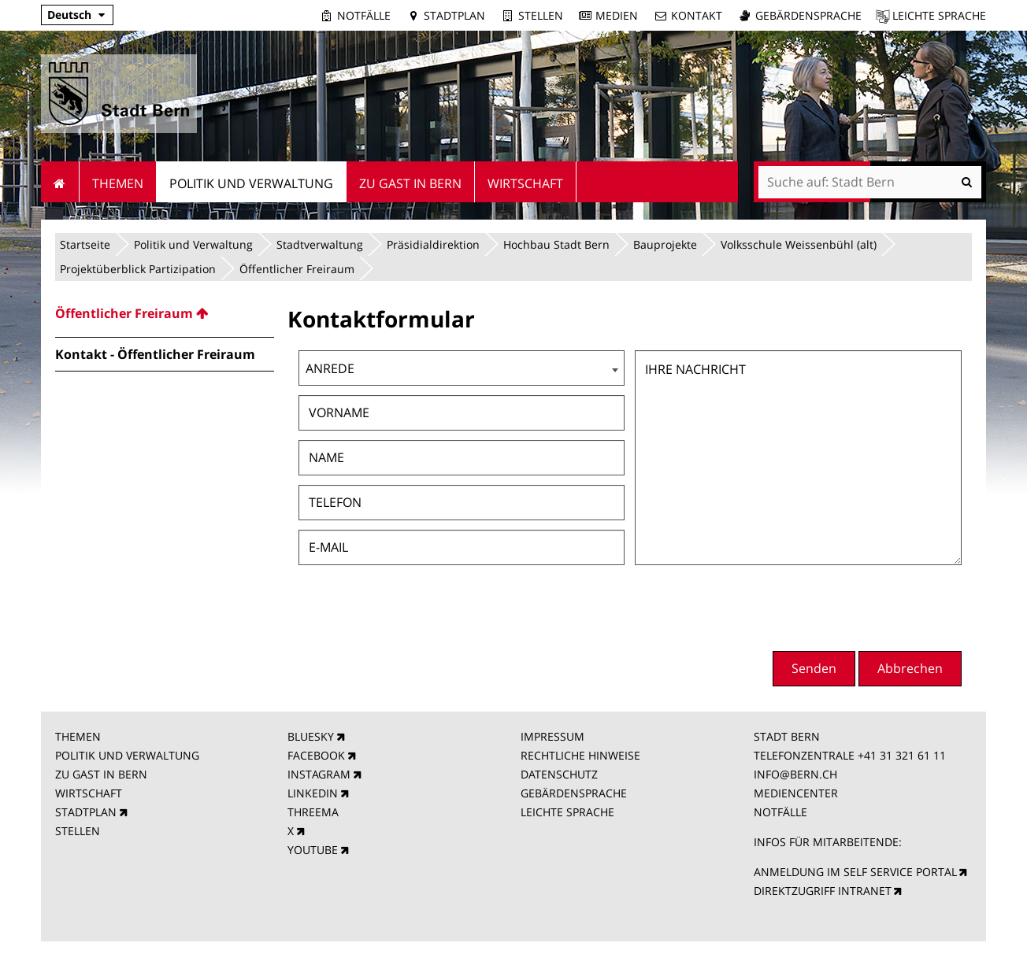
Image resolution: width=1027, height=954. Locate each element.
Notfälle (364, 15)
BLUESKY (310, 736)
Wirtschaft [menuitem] (525, 183)
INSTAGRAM (318, 774)
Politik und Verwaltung (193, 244)
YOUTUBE (312, 849)
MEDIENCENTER (796, 793)
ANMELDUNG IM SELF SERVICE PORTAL (855, 871)
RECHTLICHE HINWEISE (580, 755)
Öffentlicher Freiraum (296, 268)
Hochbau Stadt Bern (556, 244)
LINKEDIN (312, 793)
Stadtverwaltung (319, 244)
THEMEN (78, 736)
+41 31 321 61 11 (902, 755)
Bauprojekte (665, 244)
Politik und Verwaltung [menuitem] (251, 183)
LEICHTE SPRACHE (567, 811)
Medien (616, 15)
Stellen (540, 15)
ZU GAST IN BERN (101, 774)
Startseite (85, 244)
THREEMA (313, 811)
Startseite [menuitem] (60, 181)
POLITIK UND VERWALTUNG (127, 755)
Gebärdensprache (808, 15)
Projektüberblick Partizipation (138, 268)
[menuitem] (164, 313)
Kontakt (696, 15)
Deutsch (69, 14)
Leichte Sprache (939, 15)
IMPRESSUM (552, 736)
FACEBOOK (316, 755)
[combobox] (462, 368)
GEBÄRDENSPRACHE (574, 793)
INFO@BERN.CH (795, 774)
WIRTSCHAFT (88, 793)
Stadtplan (454, 15)
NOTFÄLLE (780, 811)
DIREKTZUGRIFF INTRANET (823, 890)
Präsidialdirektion (433, 244)
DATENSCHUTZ (559, 774)
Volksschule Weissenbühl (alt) (799, 244)
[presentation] (842, 606)
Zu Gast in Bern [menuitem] (410, 183)
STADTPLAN (86, 811)
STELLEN (77, 830)
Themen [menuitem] (117, 183)
